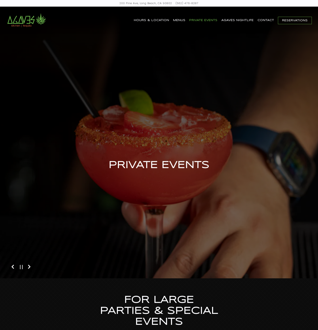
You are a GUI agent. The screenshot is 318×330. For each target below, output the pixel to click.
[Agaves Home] (26, 20)
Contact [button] (265, 20)
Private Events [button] (203, 20)
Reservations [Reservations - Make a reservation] (295, 20)
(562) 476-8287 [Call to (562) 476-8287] (187, 3)
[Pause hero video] (21, 267)
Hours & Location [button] (151, 20)
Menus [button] (179, 20)
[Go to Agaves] (146, 3)
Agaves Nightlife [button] (237, 20)
